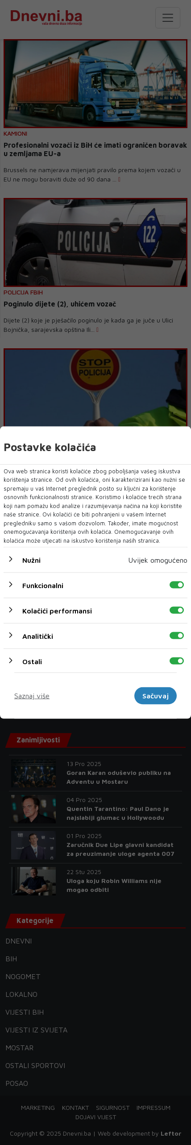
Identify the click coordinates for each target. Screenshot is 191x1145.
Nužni (31, 560)
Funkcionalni (42, 585)
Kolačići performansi (57, 611)
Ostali (32, 661)
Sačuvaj (155, 696)
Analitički (37, 636)
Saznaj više (32, 696)
